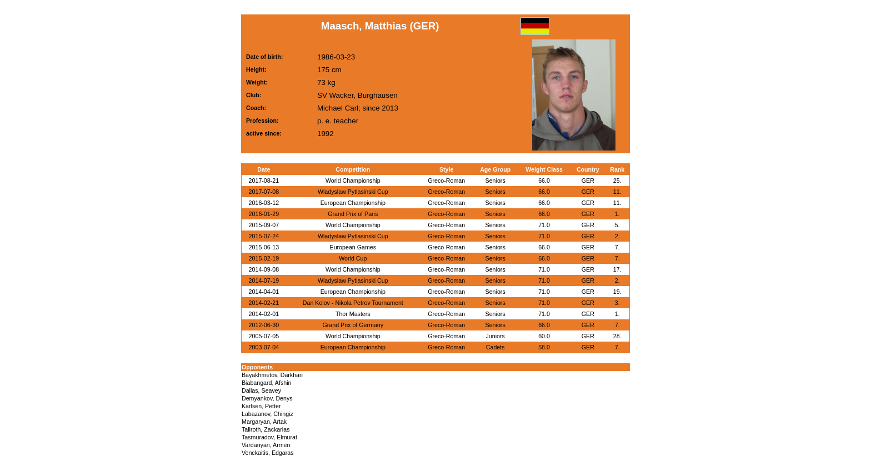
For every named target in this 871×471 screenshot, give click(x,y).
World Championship (353, 180)
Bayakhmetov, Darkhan (272, 375)
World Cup (353, 258)
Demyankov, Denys (267, 398)
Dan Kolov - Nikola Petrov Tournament (353, 302)
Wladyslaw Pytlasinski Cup (353, 191)
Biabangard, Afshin (266, 382)
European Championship (353, 202)
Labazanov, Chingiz (267, 413)
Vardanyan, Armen (266, 445)
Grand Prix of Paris (353, 214)
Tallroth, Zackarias (265, 429)
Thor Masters (353, 313)
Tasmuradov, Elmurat (269, 437)
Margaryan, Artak (264, 421)
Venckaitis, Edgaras (268, 452)
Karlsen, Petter (261, 406)
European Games (353, 247)
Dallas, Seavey (261, 390)
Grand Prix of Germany (353, 325)
